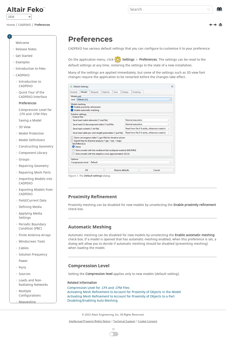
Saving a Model (30, 120)
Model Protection (31, 133)
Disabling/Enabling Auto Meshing (92, 300)
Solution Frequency (33, 254)
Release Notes (26, 49)
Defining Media (30, 207)
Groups (24, 159)
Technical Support (124, 321)
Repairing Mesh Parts (35, 172)
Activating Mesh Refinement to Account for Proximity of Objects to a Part (121, 296)
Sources (24, 274)
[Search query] (170, 9)
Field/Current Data (32, 200)
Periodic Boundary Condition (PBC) (32, 226)
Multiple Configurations (30, 293)
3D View (24, 127)
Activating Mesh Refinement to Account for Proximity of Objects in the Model (124, 292)
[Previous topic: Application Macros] (211, 25)
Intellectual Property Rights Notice (90, 321)
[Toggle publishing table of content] (9, 36)
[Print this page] (221, 25)
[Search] (208, 10)
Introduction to (30, 68)
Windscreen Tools (32, 241)
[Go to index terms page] (215, 11)
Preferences (42, 25)
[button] (14, 43)
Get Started (24, 56)
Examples (23, 62)
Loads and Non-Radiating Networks (33, 282)
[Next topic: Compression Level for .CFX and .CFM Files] (215, 25)
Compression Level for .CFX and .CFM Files (35, 112)
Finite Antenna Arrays (35, 235)
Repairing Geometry (34, 166)
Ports (22, 267)
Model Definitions (32, 140)
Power (23, 261)
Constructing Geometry (36, 146)
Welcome (22, 43)
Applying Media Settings (30, 215)
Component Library (33, 153)
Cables (24, 248)
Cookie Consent (147, 321)
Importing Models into (35, 181)
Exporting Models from (36, 191)
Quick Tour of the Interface (33, 94)
